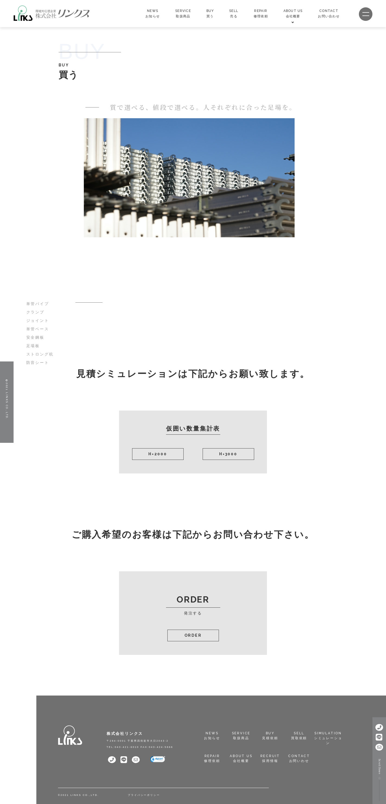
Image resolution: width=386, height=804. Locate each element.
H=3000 (228, 454)
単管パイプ (37, 304)
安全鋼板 (35, 337)
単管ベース (37, 329)
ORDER (193, 635)
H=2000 (157, 454)
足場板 (33, 346)
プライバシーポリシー (144, 795)
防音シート (37, 362)
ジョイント (37, 320)
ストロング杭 (40, 354)
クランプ (35, 312)
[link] (157, 759)
